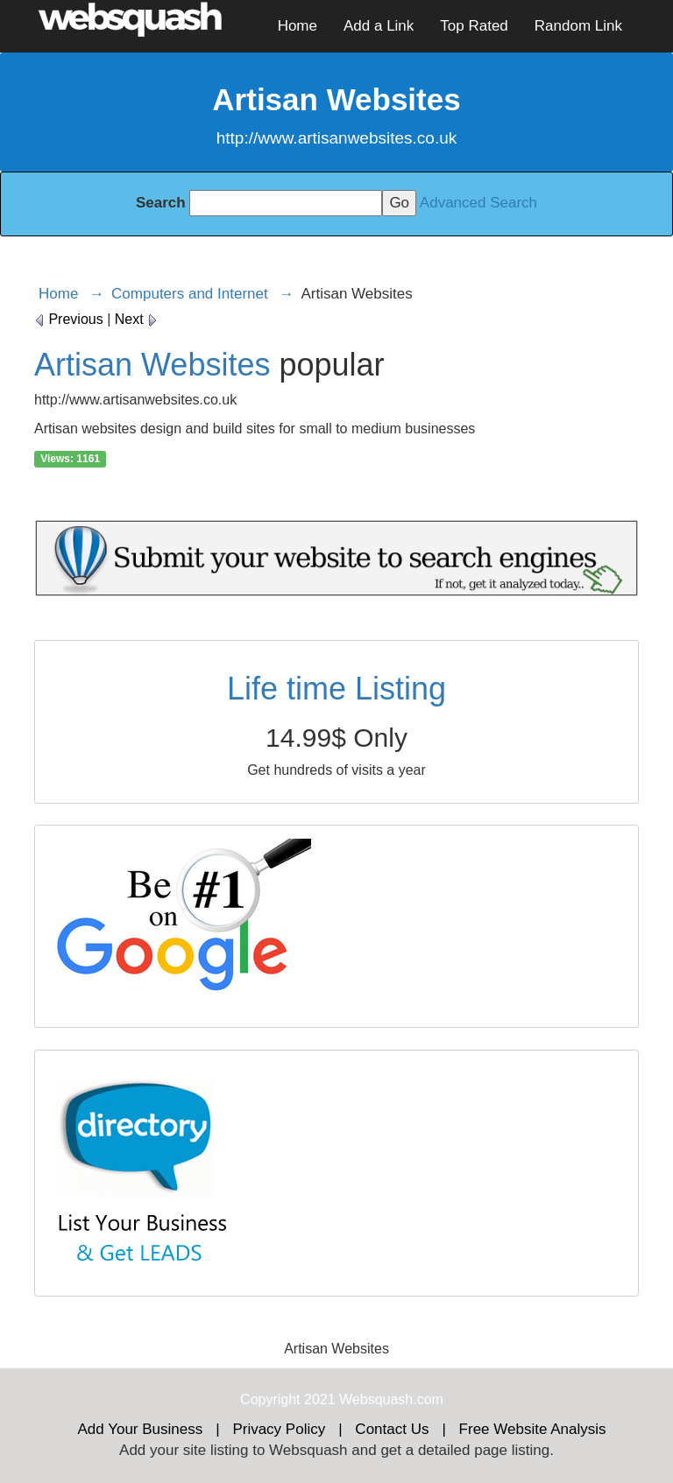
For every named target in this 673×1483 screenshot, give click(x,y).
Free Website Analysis (532, 1429)
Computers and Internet (189, 293)
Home (297, 26)
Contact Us (392, 1429)
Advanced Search (478, 202)
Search (161, 202)
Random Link (578, 26)
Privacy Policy (278, 1429)
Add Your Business (140, 1429)
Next (136, 319)
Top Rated (474, 26)
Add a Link (379, 26)
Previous (68, 319)
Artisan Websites (152, 365)
